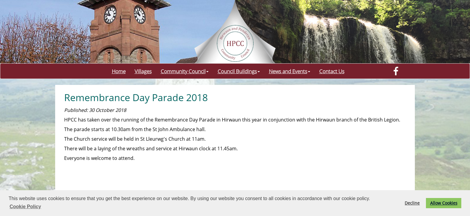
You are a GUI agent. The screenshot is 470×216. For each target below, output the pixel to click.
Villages (143, 71)
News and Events (289, 71)
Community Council (185, 71)
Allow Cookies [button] (443, 203)
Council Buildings (239, 71)
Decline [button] (412, 203)
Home (119, 71)
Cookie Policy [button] (25, 206)
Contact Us (331, 71)
